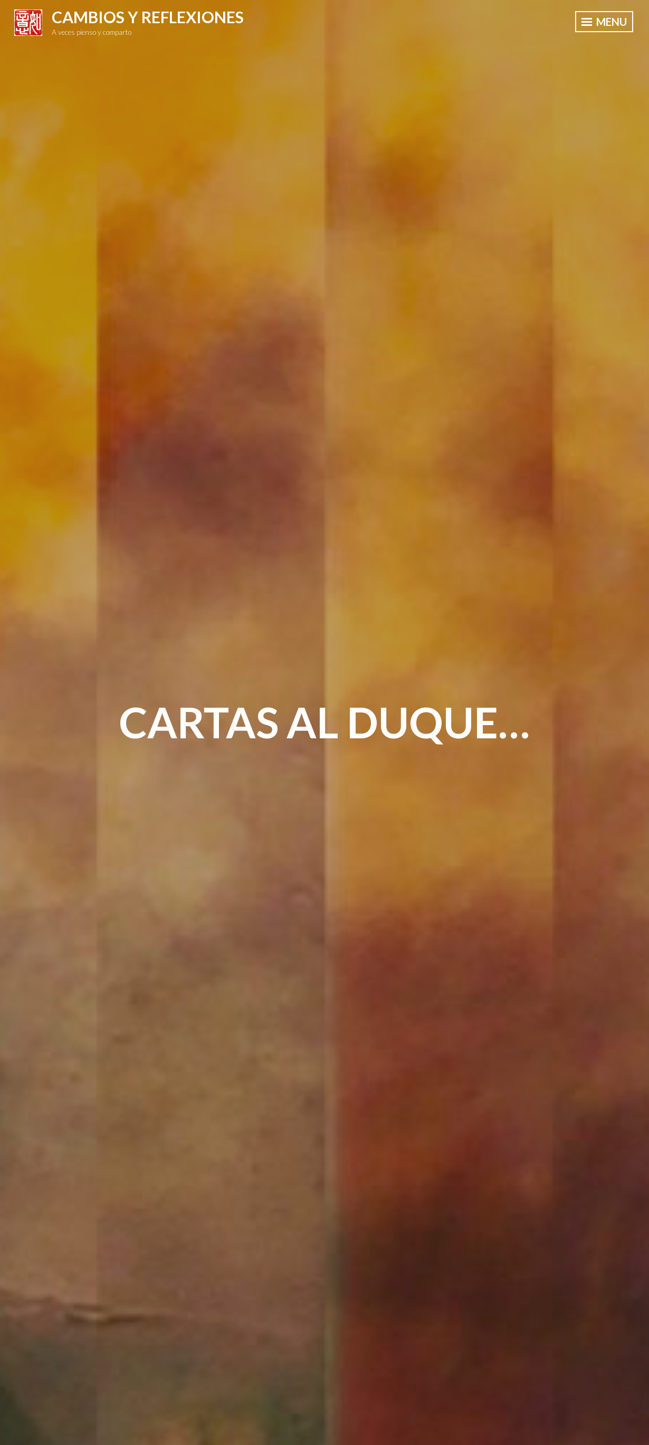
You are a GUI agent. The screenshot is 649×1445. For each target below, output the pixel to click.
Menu (604, 21)
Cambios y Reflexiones (148, 16)
